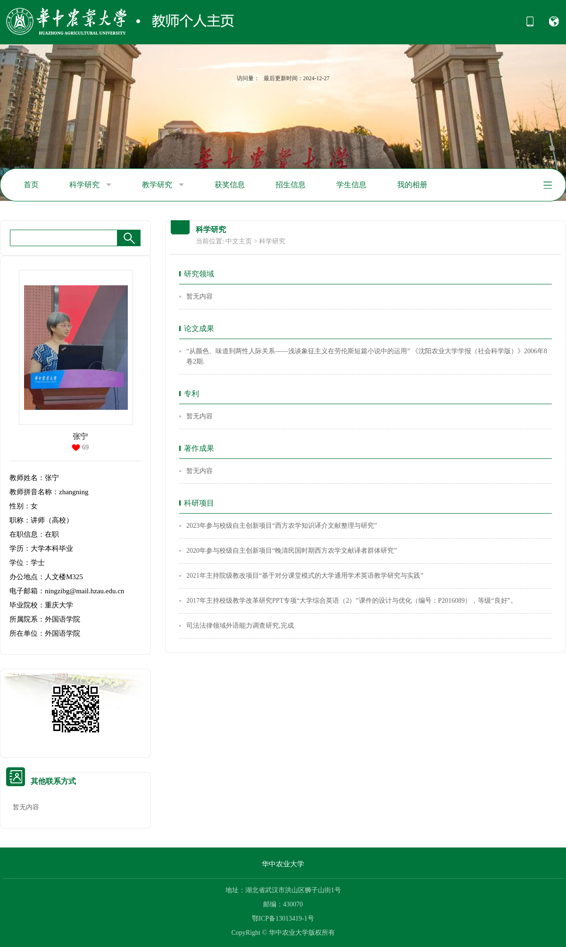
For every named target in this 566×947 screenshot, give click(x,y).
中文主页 (238, 241)
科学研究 (90, 185)
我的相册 (412, 185)
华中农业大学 (283, 864)
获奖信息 (230, 185)
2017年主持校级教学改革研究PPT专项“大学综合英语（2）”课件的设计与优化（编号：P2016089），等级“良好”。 (351, 600)
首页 (31, 185)
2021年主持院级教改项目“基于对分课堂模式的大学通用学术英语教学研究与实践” (304, 575)
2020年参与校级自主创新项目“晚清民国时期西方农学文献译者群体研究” (291, 550)
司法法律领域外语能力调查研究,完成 (240, 625)
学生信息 (351, 185)
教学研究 (163, 185)
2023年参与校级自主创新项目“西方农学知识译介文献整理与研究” (281, 525)
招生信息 (290, 185)
